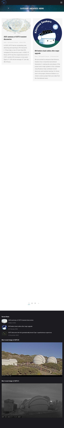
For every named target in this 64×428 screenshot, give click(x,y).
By (13, 42)
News (5, 42)
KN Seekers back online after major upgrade (20, 326)
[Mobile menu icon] (61, 3)
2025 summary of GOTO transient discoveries (20, 320)
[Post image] (4, 321)
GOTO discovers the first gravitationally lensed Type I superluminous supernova (30, 332)
